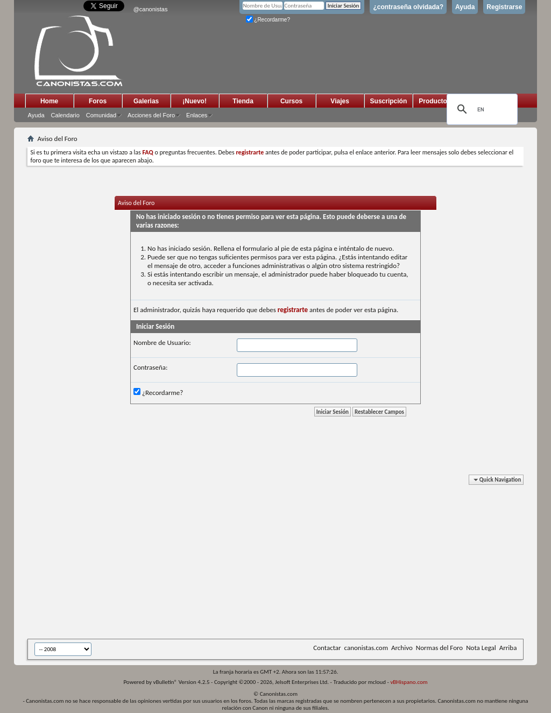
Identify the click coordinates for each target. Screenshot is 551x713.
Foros (98, 101)
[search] (480, 109)
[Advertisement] (289, 558)
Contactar (327, 648)
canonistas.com (366, 648)
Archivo (402, 648)
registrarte (293, 310)
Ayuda (465, 7)
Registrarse (504, 7)
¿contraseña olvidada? (408, 7)
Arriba (508, 648)
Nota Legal (481, 648)
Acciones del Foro (151, 115)
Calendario (65, 115)
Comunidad (101, 115)
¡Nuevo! (194, 101)
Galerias (146, 101)
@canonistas (150, 9)
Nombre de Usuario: (162, 342)
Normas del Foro (439, 648)
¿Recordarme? (268, 20)
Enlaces (196, 115)
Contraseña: (150, 367)
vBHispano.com (408, 682)
